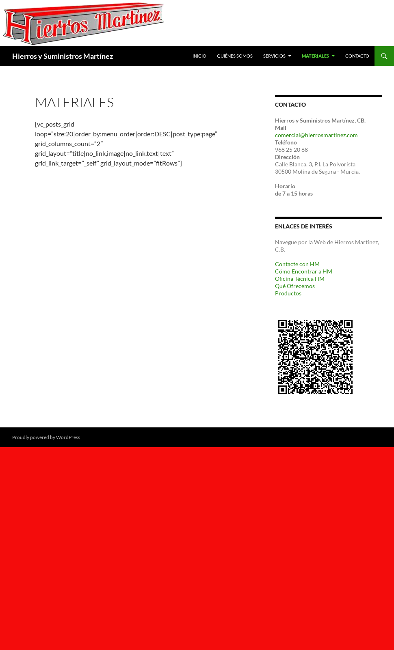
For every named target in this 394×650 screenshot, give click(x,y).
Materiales (315, 55)
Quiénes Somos (235, 55)
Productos (288, 293)
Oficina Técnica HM (300, 278)
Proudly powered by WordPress (46, 437)
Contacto (357, 55)
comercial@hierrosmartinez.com (316, 134)
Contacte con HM (297, 263)
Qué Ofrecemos (295, 285)
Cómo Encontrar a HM (303, 271)
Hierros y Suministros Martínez (62, 56)
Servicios (274, 55)
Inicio (199, 55)
